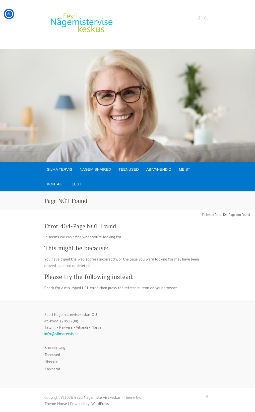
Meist (184, 169)
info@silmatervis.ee (61, 333)
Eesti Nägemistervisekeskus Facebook (199, 19)
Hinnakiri (51, 361)
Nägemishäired (95, 169)
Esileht (207, 215)
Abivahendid (159, 169)
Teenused (129, 169)
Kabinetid (52, 368)
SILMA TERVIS (59, 169)
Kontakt (55, 184)
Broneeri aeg (54, 347)
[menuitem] (77, 184)
